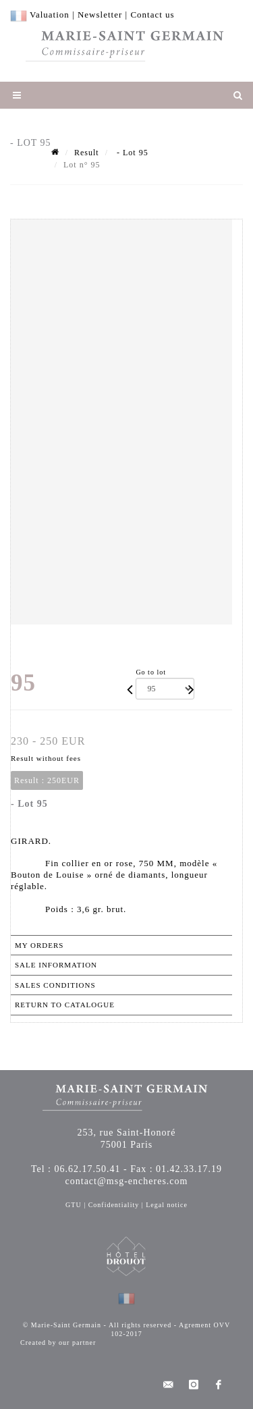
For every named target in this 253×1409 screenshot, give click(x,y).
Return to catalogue (65, 1005)
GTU (73, 1204)
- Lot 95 (131, 152)
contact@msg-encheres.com (126, 1181)
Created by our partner (58, 1342)
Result (86, 152)
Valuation (49, 14)
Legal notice (167, 1204)
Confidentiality (114, 1204)
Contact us (152, 14)
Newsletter (100, 14)
